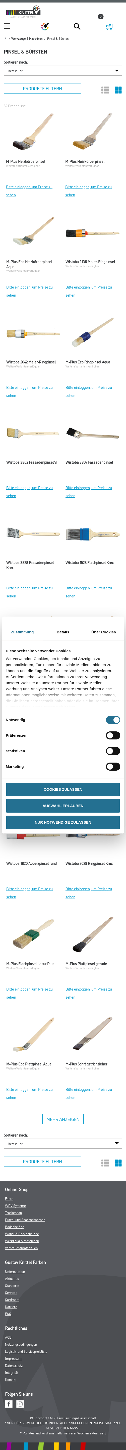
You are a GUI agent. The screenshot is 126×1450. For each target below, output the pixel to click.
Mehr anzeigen (63, 1119)
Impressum (13, 1358)
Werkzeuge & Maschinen (26, 38)
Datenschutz (14, 1365)
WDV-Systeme (15, 1205)
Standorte (12, 1285)
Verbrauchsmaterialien (21, 1247)
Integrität (11, 1372)
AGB (8, 1337)
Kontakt (10, 1379)
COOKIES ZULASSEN (63, 789)
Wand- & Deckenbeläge (22, 1233)
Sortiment (12, 1299)
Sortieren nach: (16, 62)
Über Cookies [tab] (103, 632)
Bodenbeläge (14, 1226)
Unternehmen (15, 1271)
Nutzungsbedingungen (21, 1344)
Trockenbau (13, 1212)
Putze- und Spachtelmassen (25, 1219)
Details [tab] (63, 632)
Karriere (11, 1306)
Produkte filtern (42, 88)
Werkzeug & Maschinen (22, 1240)
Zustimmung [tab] (22, 632)
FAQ (8, 1313)
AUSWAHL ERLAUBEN (62, 806)
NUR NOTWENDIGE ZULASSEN (63, 822)
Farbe (9, 1198)
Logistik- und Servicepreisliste (26, 1351)
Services (11, 1292)
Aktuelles (12, 1278)
